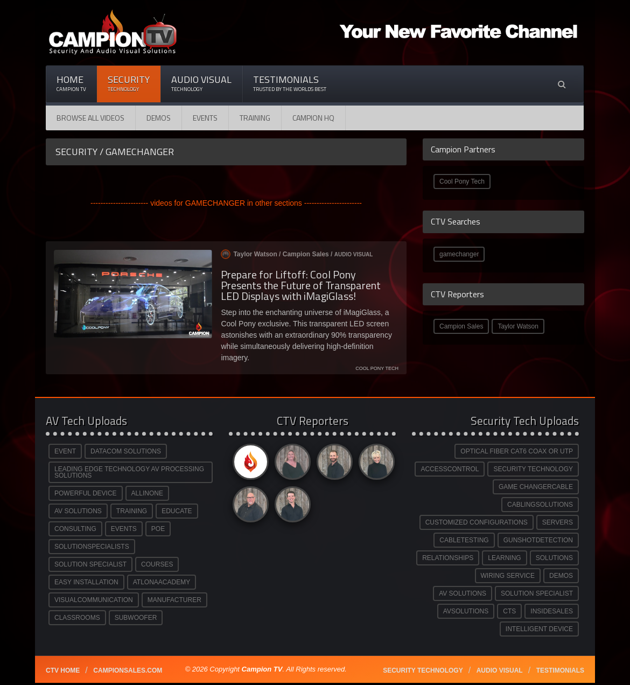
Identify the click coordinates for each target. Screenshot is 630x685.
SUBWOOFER (136, 617)
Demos (158, 117)
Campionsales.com (127, 670)
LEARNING (504, 558)
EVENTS (124, 529)
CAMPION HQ (313, 117)
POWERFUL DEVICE (85, 493)
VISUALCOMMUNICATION (93, 600)
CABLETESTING (463, 540)
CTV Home (63, 670)
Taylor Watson (518, 326)
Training (255, 117)
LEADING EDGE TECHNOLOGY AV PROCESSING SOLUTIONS (129, 472)
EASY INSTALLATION (86, 582)
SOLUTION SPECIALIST (90, 564)
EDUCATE (177, 511)
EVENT (65, 451)
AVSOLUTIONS (465, 611)
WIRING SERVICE (508, 575)
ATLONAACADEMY (161, 582)
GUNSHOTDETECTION (538, 540)
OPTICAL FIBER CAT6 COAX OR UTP (516, 451)
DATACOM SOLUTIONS (125, 451)
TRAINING (131, 511)
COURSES (157, 564)
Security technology (423, 670)
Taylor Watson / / (297, 254)
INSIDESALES (551, 611)
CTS (509, 611)
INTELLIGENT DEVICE (539, 629)
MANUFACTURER (174, 600)
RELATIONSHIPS (447, 558)
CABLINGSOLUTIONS (540, 504)
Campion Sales (461, 326)
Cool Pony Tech (462, 181)
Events (205, 117)
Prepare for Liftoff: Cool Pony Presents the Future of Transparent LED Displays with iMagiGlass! (301, 285)
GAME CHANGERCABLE (536, 487)
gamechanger (459, 254)
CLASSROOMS (77, 617)
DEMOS (561, 575)
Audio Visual (201, 83)
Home (71, 83)
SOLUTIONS (554, 558)
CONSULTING (75, 529)
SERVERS (557, 522)
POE (158, 529)
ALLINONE (147, 493)
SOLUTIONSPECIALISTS (91, 546)
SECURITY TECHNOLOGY (533, 469)
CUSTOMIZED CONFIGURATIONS (476, 522)
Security (129, 83)
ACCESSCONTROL (450, 469)
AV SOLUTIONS (78, 511)
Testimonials (289, 83)
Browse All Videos (90, 117)
